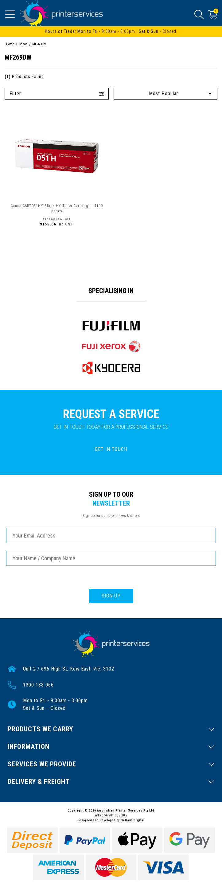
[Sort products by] (166, 93)
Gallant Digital (133, 820)
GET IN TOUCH (111, 449)
